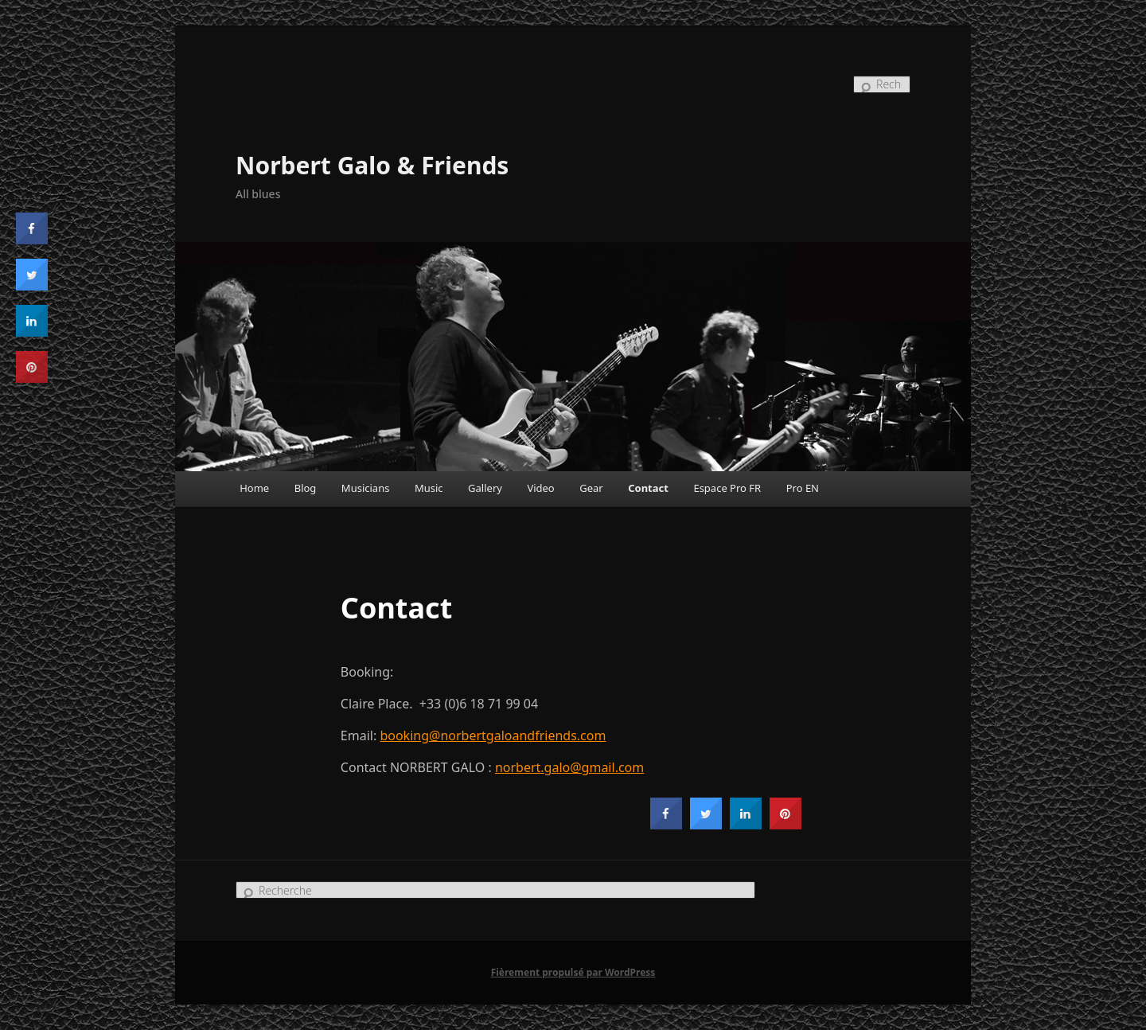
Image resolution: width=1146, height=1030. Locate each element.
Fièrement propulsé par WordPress (573, 972)
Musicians (365, 488)
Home (254, 488)
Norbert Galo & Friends (372, 165)
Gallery (485, 488)
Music (429, 488)
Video (540, 488)
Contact (648, 488)
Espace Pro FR (727, 488)
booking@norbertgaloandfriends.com (493, 735)
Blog (305, 488)
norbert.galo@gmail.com (569, 767)
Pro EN (802, 488)
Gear (590, 488)
